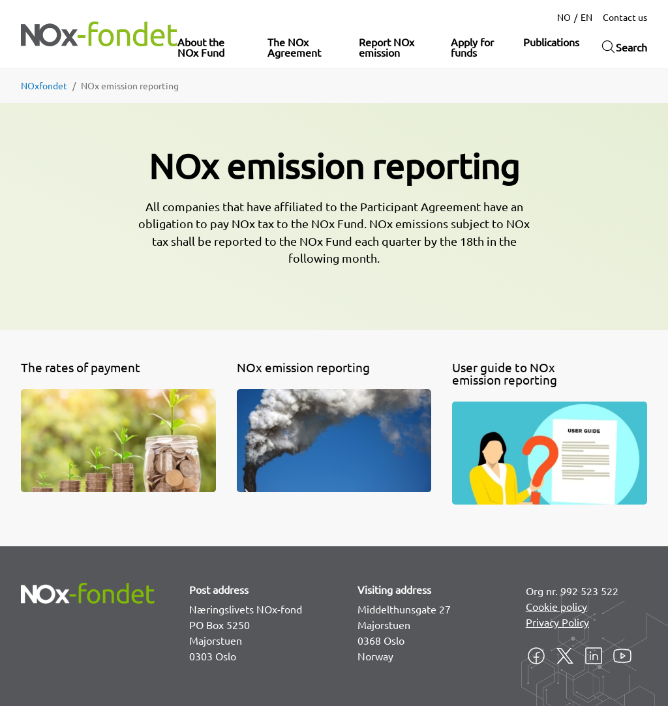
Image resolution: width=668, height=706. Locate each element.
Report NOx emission (386, 47)
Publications (551, 41)
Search (623, 47)
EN (586, 17)
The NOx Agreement (294, 47)
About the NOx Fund (200, 47)
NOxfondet (44, 85)
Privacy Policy (557, 621)
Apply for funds (472, 47)
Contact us (625, 17)
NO (564, 17)
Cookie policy (556, 606)
